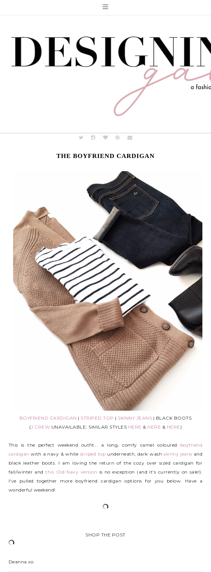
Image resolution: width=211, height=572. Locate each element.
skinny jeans (177, 454)
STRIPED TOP (97, 418)
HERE (135, 427)
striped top (93, 454)
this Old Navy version (71, 472)
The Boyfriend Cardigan (106, 155)
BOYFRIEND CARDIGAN (48, 418)
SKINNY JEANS (135, 418)
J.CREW (40, 427)
